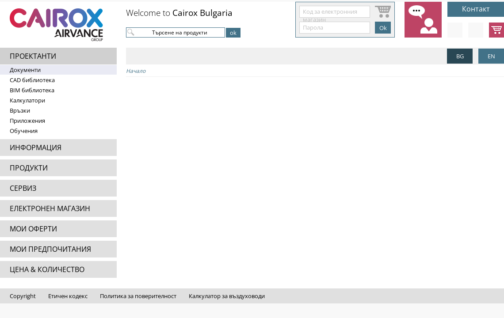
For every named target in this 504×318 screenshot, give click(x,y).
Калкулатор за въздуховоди (227, 296)
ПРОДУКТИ (29, 168)
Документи (25, 70)
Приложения (27, 121)
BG (460, 56)
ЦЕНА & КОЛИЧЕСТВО (47, 269)
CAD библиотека (32, 80)
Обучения (24, 131)
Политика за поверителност (138, 296)
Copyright (23, 296)
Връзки (20, 110)
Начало (135, 71)
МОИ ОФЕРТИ (33, 229)
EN (491, 56)
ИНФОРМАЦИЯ (35, 147)
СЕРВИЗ (23, 188)
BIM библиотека (32, 90)
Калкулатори (27, 100)
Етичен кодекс (68, 296)
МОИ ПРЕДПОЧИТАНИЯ (50, 249)
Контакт (476, 9)
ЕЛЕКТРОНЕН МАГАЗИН (50, 208)
